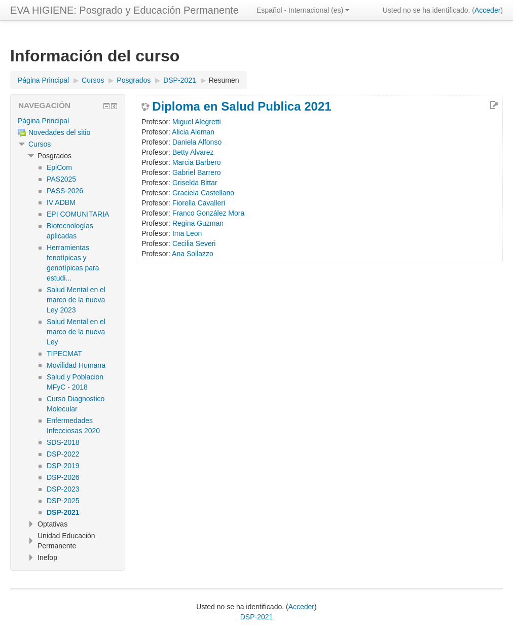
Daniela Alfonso (197, 142)
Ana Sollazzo (192, 254)
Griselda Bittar (194, 183)
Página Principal (43, 121)
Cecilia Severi (194, 243)
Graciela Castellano (203, 193)
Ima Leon (187, 233)
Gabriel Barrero (196, 172)
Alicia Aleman (193, 132)
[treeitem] (68, 121)
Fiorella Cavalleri (198, 203)
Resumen (224, 80)
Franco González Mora (208, 213)
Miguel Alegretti (196, 122)
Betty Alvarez (193, 152)
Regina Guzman (198, 223)
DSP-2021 (256, 617)
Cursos (39, 144)
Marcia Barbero (196, 162)
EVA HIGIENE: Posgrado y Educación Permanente (124, 10)
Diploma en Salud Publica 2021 (241, 106)
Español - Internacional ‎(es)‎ (302, 10)
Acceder (487, 10)
